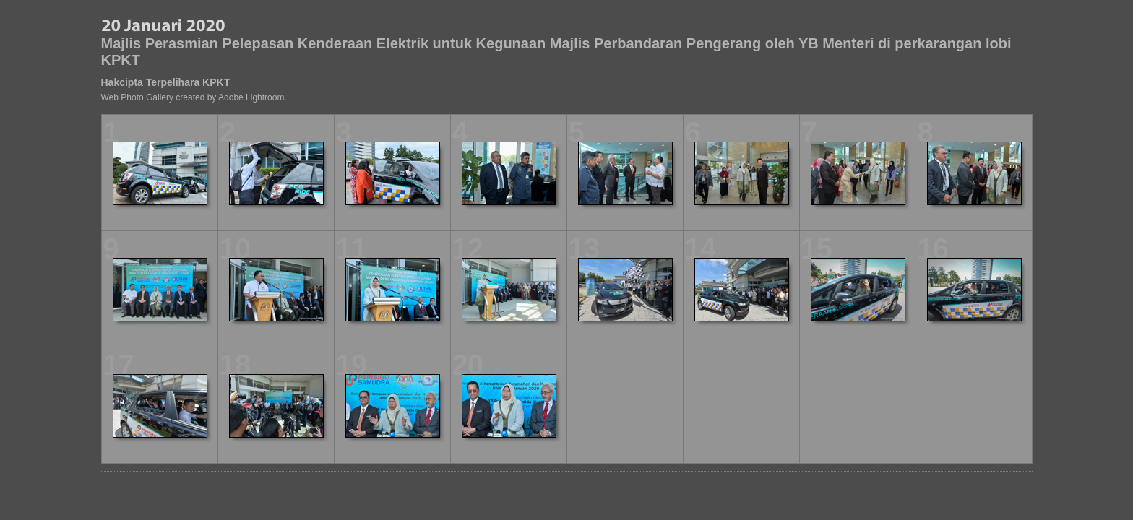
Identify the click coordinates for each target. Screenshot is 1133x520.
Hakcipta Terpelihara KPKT (166, 82)
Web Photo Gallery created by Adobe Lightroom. (194, 97)
